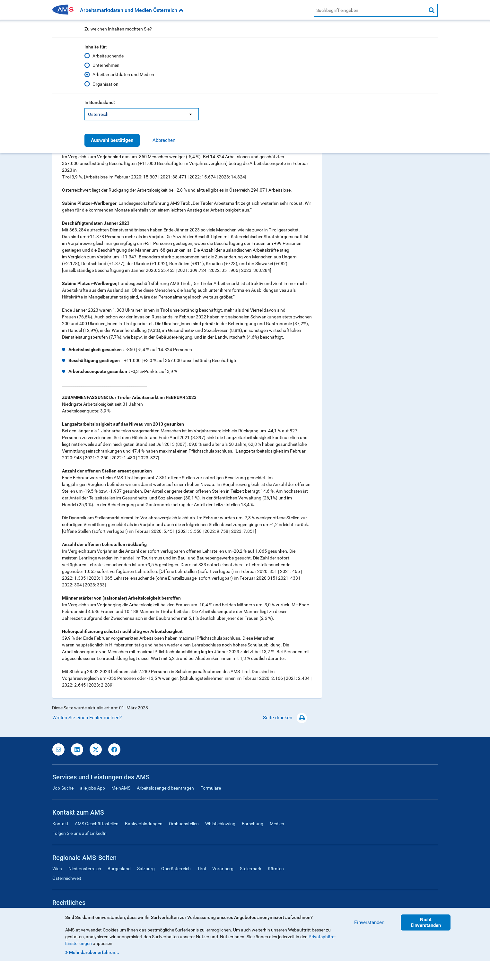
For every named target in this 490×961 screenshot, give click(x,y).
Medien (277, 823)
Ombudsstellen (184, 823)
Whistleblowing (220, 823)
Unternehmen (105, 65)
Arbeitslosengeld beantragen (165, 788)
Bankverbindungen (143, 823)
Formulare (210, 788)
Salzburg (146, 868)
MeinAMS (120, 788)
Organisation (105, 83)
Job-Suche (63, 788)
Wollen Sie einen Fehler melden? (87, 718)
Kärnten (276, 868)
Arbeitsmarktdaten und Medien (123, 74)
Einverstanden (369, 922)
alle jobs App (92, 788)
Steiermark (250, 868)
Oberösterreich (176, 868)
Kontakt (60, 823)
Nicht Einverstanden (426, 922)
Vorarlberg (222, 868)
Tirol (201, 868)
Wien (57, 868)
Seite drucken (285, 718)
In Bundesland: (99, 102)
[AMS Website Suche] (370, 10)
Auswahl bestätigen (112, 140)
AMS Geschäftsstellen (96, 823)
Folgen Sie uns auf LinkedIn (79, 833)
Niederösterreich (84, 868)
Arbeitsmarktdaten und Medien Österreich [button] (132, 10)
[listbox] (141, 114)
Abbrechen (164, 140)
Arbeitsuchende (108, 55)
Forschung (252, 823)
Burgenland (119, 868)
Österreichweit (66, 878)
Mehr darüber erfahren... (94, 952)
